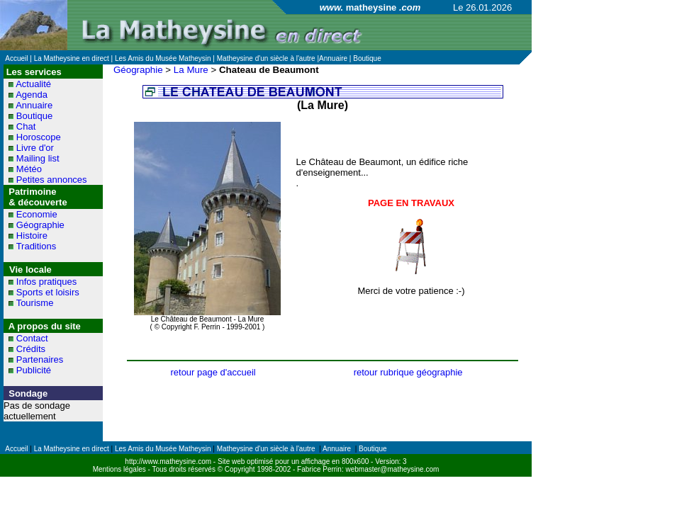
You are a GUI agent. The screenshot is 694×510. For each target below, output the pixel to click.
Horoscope (38, 137)
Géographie (40, 225)
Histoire (31, 235)
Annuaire (34, 105)
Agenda (31, 94)
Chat (25, 126)
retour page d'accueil (212, 372)
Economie (36, 214)
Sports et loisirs (47, 292)
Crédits (30, 349)
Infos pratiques (46, 281)
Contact (32, 338)
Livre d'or (35, 147)
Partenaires (39, 359)
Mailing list (38, 158)
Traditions (36, 246)
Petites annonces (51, 179)
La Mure (191, 69)
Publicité (33, 370)
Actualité (33, 84)
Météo (29, 169)
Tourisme (35, 303)
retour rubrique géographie (408, 372)
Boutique (34, 115)
